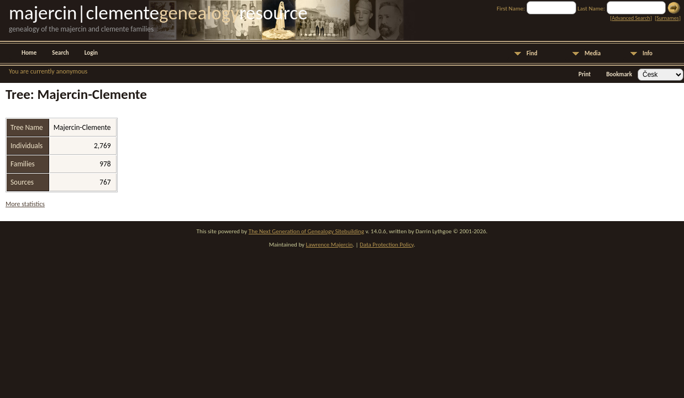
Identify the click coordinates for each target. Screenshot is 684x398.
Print (584, 74)
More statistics (25, 204)
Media (593, 53)
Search (60, 52)
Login (91, 52)
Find (532, 53)
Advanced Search (631, 18)
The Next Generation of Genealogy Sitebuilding (306, 231)
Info (648, 53)
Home (29, 52)
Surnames (667, 18)
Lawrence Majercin (329, 244)
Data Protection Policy (387, 244)
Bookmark (619, 74)
